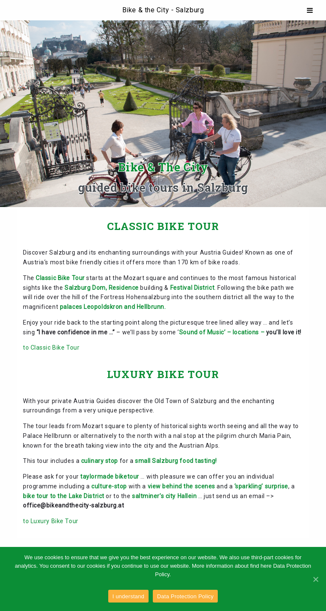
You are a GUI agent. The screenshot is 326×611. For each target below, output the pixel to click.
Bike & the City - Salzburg (163, 10)
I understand (128, 596)
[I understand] (315, 579)
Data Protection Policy (185, 596)
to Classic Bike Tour (51, 347)
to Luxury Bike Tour (51, 521)
